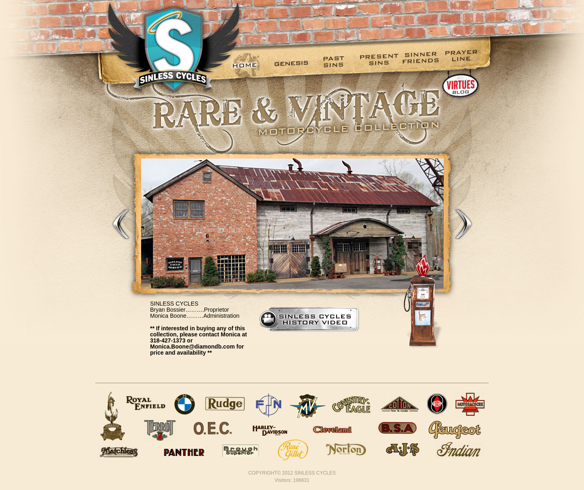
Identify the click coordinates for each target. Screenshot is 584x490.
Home (251, 61)
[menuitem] (251, 65)
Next (463, 224)
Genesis (294, 61)
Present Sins (379, 61)
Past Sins (337, 61)
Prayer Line (464, 61)
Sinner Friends (422, 61)
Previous (120, 224)
